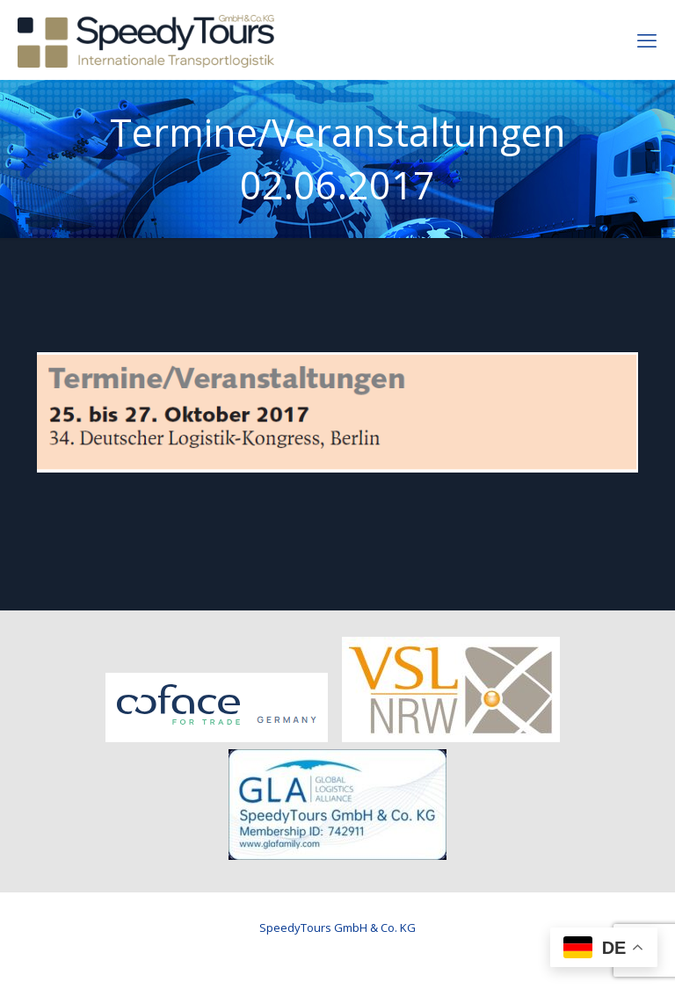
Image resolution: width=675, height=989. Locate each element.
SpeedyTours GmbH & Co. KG (337, 927)
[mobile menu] (647, 39)
